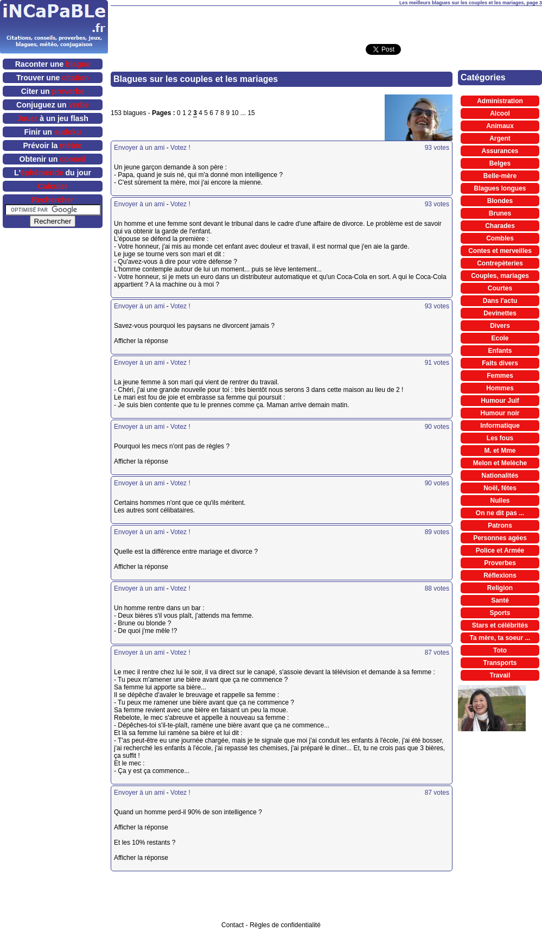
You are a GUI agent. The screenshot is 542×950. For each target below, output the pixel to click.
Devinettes (500, 313)
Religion (500, 588)
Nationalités (499, 475)
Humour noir (500, 413)
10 (234, 113)
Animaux (500, 126)
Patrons (500, 525)
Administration (500, 101)
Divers (500, 326)
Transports (500, 663)
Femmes (500, 375)
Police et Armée (500, 550)
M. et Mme (499, 450)
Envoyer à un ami (139, 147)
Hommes (500, 388)
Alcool (500, 113)
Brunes (500, 213)
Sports (499, 613)
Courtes (500, 288)
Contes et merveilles (500, 251)
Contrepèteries (500, 263)
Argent (500, 138)
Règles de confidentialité (285, 925)
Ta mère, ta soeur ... (500, 638)
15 (250, 113)
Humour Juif (500, 400)
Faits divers (500, 363)
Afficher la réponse (217, 341)
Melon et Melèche (500, 463)
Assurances (499, 151)
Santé (500, 600)
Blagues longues (500, 188)
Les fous (500, 438)
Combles (500, 238)
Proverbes (500, 563)
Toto (500, 650)
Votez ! (180, 147)
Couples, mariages (500, 276)
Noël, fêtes (500, 488)
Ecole (499, 338)
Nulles (499, 500)
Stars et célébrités (500, 625)
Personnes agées (500, 538)
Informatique (500, 425)
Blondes (500, 201)
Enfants (500, 350)
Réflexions (500, 575)
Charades (500, 226)
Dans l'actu (500, 301)
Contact (232, 925)
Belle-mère (500, 176)
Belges (500, 163)
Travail (499, 675)
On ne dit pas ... (500, 513)
